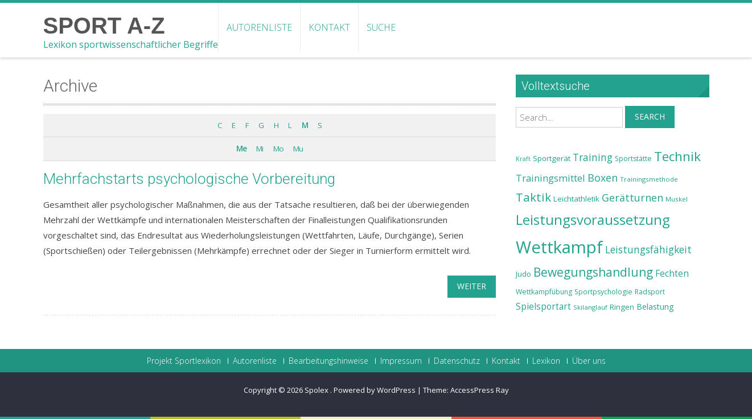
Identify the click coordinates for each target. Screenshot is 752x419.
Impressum (401, 361)
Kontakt (329, 27)
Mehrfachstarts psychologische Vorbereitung (189, 178)
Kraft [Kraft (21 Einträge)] (523, 159)
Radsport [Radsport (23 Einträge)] (650, 292)
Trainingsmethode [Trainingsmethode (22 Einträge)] (649, 179)
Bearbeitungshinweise (328, 361)
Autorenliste (259, 27)
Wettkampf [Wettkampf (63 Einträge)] (559, 247)
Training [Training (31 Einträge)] (593, 157)
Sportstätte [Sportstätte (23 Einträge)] (633, 158)
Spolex (317, 390)
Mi (259, 148)
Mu (298, 148)
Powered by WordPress (375, 390)
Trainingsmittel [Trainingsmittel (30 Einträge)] (550, 177)
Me (241, 148)
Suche (381, 27)
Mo (278, 148)
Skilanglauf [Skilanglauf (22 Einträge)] (590, 307)
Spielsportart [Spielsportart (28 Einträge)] (543, 307)
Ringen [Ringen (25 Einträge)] (622, 307)
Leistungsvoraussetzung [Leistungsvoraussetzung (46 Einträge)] (593, 220)
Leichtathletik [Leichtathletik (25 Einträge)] (576, 199)
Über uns (589, 361)
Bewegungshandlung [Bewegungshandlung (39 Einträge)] (593, 272)
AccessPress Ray (479, 390)
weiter (471, 286)
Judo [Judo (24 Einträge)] (523, 274)
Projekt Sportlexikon (184, 361)
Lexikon (546, 361)
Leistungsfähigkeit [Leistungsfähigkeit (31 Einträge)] (648, 249)
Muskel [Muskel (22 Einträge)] (676, 199)
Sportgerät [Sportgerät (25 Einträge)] (551, 158)
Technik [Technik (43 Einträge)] (677, 156)
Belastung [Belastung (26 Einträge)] (655, 306)
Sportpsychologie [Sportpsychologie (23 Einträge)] (603, 292)
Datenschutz (457, 361)
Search (650, 116)
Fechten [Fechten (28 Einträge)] (672, 274)
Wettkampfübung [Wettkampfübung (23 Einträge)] (544, 292)
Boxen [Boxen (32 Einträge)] (602, 177)
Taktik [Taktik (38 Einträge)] (533, 197)
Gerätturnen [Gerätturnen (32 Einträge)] (632, 197)
